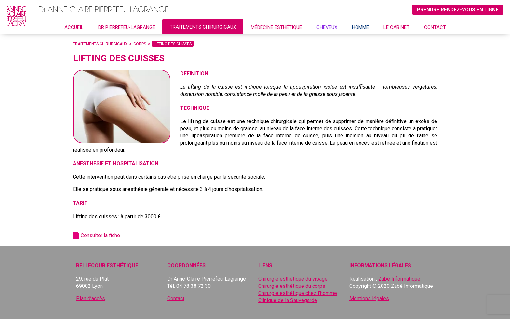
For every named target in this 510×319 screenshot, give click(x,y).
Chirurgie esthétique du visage (293, 279)
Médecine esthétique (276, 27)
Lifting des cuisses (173, 44)
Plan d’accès (90, 298)
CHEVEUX (326, 27)
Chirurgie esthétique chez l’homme (297, 293)
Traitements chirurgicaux (203, 27)
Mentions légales (369, 298)
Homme (360, 27)
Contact (435, 27)
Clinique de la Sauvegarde (287, 300)
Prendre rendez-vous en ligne (458, 10)
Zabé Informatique (399, 279)
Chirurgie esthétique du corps (291, 286)
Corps (139, 44)
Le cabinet (396, 27)
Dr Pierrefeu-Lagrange (126, 27)
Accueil (74, 27)
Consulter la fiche (100, 235)
